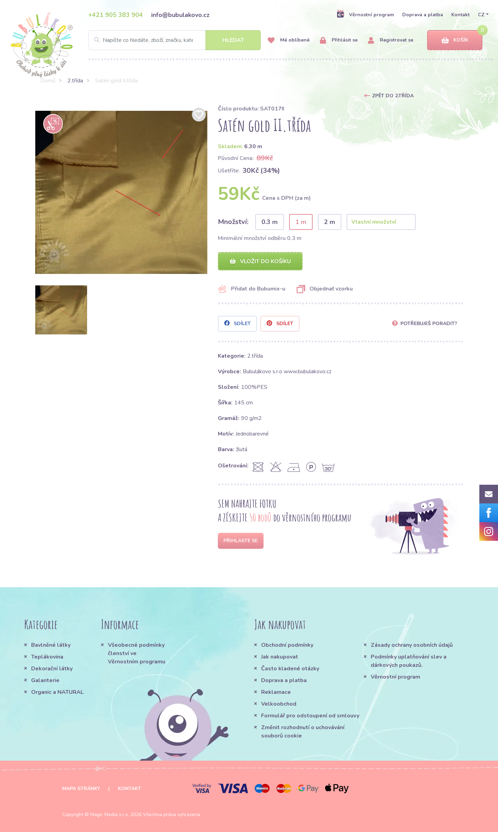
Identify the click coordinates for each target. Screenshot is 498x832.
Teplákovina (47, 657)
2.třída (75, 80)
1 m (300, 222)
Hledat (233, 40)
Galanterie (45, 680)
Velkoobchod (278, 704)
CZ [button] (481, 14)
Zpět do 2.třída (393, 95)
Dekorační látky (52, 668)
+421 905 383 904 (115, 15)
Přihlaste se (240, 540)
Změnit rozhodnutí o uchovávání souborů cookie (302, 732)
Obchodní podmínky (287, 645)
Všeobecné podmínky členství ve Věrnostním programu (136, 653)
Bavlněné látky (51, 645)
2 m (329, 222)
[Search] (174, 40)
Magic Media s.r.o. (109, 814)
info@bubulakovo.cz (180, 15)
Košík (454, 40)
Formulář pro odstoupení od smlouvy (310, 715)
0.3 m (269, 222)
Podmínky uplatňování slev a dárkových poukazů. (408, 661)
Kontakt (460, 14)
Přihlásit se (339, 40)
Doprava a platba (422, 14)
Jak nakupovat (279, 657)
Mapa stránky (81, 788)
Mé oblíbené (289, 40)
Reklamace (276, 692)
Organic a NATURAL (57, 692)
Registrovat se (390, 40)
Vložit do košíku (260, 261)
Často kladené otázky (290, 668)
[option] (121, 192)
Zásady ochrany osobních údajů (412, 645)
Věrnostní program (365, 14)
